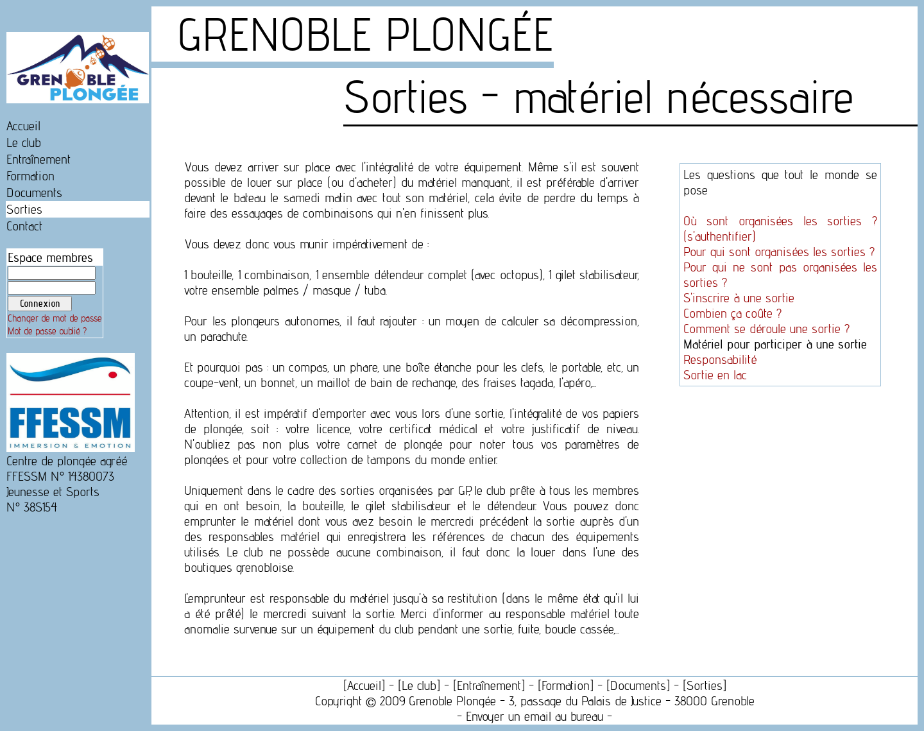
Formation (30, 176)
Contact (24, 226)
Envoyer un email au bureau (534, 716)
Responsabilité (720, 359)
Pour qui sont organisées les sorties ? (779, 251)
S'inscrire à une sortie (738, 297)
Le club (23, 142)
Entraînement (38, 159)
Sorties (24, 209)
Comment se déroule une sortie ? (766, 328)
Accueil (23, 125)
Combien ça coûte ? (732, 313)
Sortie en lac (715, 375)
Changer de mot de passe (55, 318)
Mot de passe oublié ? (47, 331)
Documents (34, 192)
